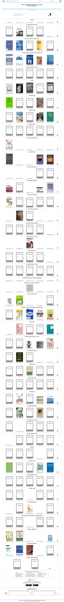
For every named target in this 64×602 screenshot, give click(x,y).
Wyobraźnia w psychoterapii (41, 576)
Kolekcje (22, 15)
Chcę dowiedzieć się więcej (28, 601)
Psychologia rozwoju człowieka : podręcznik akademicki (32, 574)
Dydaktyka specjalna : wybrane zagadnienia (42, 574)
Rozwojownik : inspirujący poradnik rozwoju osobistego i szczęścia (33, 576)
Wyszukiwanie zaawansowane (17, 15)
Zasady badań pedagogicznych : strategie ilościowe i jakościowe (21, 573)
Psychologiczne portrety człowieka (18, 574)
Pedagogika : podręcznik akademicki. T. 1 (19, 576)
